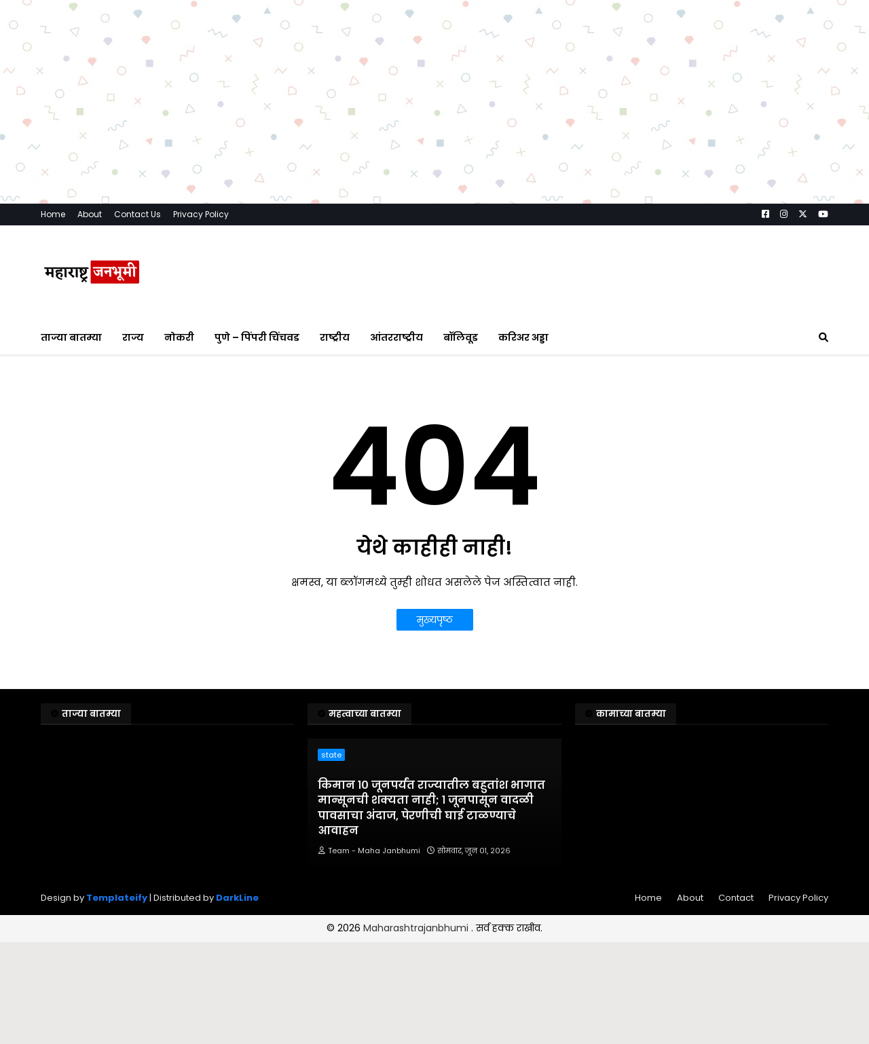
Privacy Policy (201, 214)
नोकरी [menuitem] (179, 337)
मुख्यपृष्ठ (435, 620)
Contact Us (137, 214)
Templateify (116, 897)
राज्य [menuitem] (133, 337)
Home (53, 214)
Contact (736, 897)
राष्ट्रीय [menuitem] (335, 337)
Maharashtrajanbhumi (417, 928)
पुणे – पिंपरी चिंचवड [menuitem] (257, 337)
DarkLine (237, 897)
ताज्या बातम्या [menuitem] (71, 337)
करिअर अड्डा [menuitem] (523, 337)
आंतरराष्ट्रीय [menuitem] (396, 337)
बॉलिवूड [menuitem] (460, 337)
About (89, 214)
